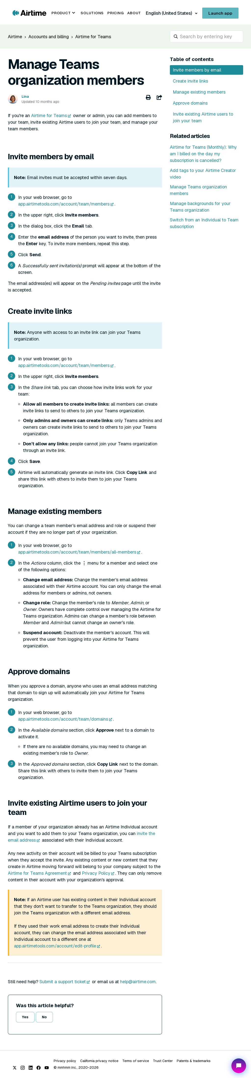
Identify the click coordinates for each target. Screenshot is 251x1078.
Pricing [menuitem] (115, 13)
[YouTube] (47, 1067)
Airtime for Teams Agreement (37, 873)
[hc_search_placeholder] (206, 36)
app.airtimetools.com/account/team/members (64, 204)
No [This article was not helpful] (44, 1017)
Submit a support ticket (62, 981)
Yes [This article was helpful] (25, 1017)
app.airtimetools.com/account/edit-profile (55, 946)
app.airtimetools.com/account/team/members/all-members (77, 552)
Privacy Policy (96, 873)
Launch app (220, 13)
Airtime (15, 36)
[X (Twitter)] (15, 1067)
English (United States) (169, 13)
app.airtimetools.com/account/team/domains (63, 719)
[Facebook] (39, 1067)
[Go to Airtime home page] (29, 12)
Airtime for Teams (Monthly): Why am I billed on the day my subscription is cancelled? (203, 153)
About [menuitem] (134, 13)
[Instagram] (23, 1067)
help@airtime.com (138, 981)
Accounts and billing (48, 36)
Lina (25, 96)
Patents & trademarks (194, 1061)
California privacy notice (99, 1061)
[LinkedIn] (31, 1067)
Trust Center (163, 1061)
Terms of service (135, 1061)
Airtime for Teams (93, 36)
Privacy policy (65, 1061)
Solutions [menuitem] (92, 13)
